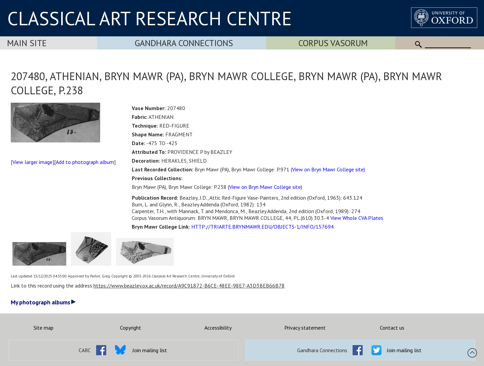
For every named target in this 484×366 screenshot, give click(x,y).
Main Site (27, 42)
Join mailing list (149, 350)
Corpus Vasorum (333, 42)
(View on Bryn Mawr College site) (328, 169)
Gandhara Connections (184, 42)
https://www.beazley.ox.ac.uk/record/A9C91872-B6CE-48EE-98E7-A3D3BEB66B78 (189, 285)
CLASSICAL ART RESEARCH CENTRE (149, 18)
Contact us (392, 327)
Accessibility (218, 327)
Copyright (130, 327)
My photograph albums (43, 302)
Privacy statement (305, 327)
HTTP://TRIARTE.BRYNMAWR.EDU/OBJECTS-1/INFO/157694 (262, 226)
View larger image (32, 162)
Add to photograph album (85, 162)
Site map (43, 327)
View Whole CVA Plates (356, 217)
